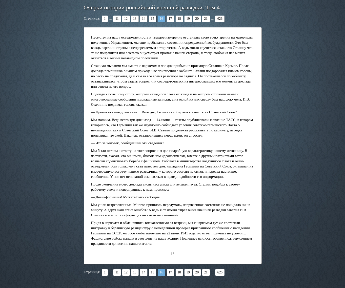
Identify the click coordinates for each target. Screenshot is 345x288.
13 (135, 19)
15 (152, 19)
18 (179, 19)
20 (197, 19)
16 (161, 19)
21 (206, 19)
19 (188, 19)
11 (117, 19)
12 (126, 19)
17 (170, 19)
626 (220, 19)
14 (143, 19)
